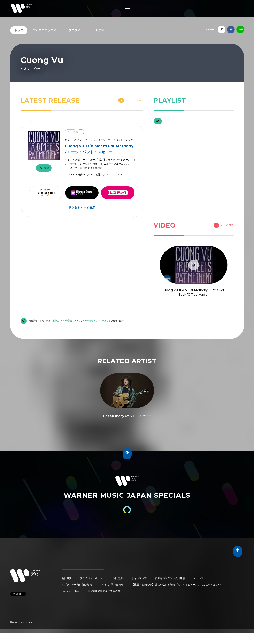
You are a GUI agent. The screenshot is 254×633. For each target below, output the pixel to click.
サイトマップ (139, 578)
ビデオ (100, 30)
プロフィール (77, 30)
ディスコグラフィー (45, 30)
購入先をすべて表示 (82, 207)
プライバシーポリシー (92, 578)
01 (157, 121)
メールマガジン (202, 578)
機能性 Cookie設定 (62, 320)
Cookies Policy (70, 590)
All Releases (131, 100)
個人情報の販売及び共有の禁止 (105, 590)
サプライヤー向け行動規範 (77, 584)
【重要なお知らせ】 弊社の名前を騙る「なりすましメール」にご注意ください (176, 584)
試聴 (43, 168)
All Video (224, 225)
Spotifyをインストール (94, 320)
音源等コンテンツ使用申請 (170, 578)
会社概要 (67, 578)
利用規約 (118, 578)
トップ (18, 30)
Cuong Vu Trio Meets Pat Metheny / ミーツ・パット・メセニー (99, 149)
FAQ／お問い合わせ (111, 584)
